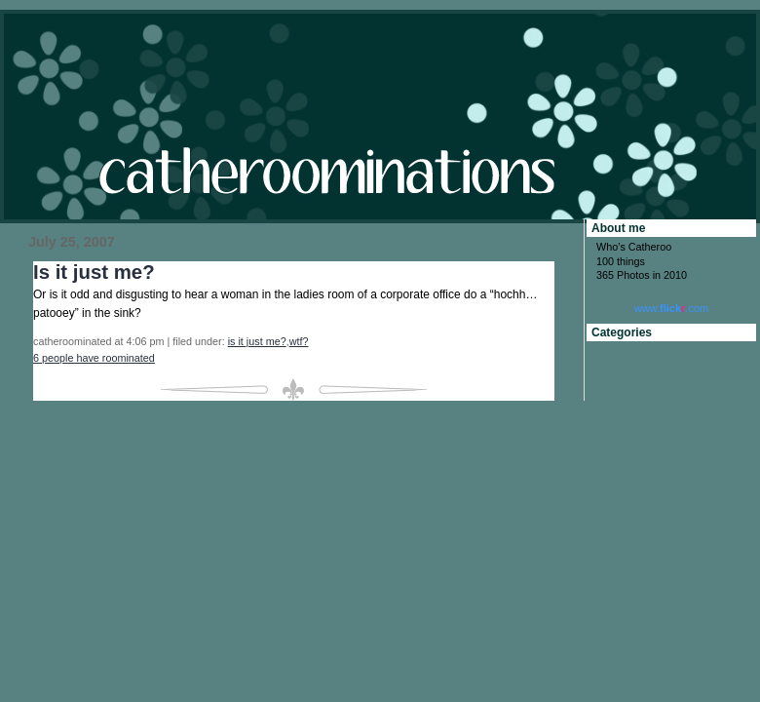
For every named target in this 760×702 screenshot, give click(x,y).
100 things (620, 261)
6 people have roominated (94, 358)
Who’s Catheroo (633, 247)
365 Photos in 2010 (641, 275)
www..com (671, 308)
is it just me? (257, 341)
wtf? (299, 341)
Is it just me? (94, 272)
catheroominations (380, 116)
